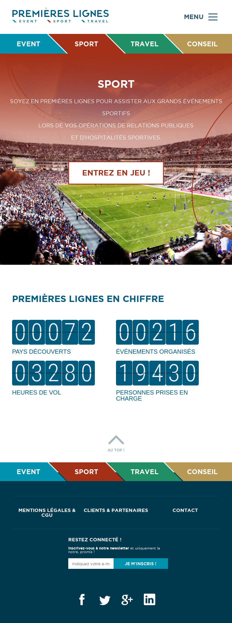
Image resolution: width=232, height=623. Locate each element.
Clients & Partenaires (116, 510)
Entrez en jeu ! (116, 173)
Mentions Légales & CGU (47, 512)
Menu (201, 16)
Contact (185, 510)
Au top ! (116, 442)
